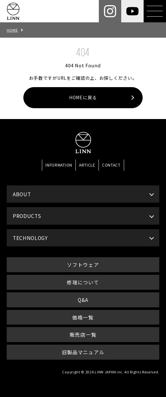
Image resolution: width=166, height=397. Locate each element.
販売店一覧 (83, 334)
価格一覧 (83, 317)
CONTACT (111, 165)
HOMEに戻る (83, 97)
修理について (83, 282)
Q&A (83, 299)
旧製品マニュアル (83, 352)
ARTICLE (87, 165)
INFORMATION (58, 165)
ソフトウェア (83, 264)
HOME (12, 30)
